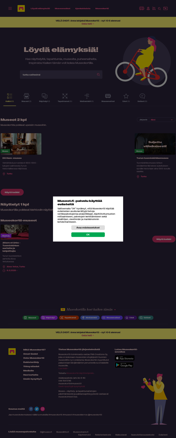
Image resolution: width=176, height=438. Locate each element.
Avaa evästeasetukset (88, 227)
